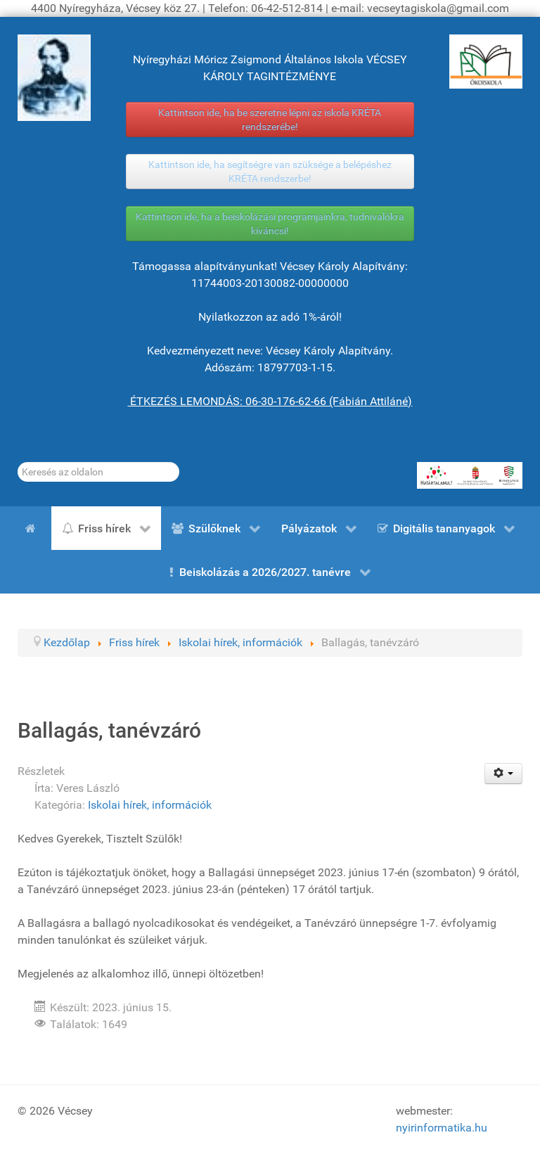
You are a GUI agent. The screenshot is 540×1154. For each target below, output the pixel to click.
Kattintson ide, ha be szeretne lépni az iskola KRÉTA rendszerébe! (269, 119)
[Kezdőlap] (33, 528)
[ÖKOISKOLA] (485, 61)
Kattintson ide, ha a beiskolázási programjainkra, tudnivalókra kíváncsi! (270, 223)
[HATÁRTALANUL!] (469, 475)
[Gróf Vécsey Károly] (54, 77)
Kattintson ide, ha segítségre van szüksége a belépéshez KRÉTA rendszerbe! (270, 171)
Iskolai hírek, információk (150, 805)
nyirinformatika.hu (441, 1127)
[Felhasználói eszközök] (503, 773)
